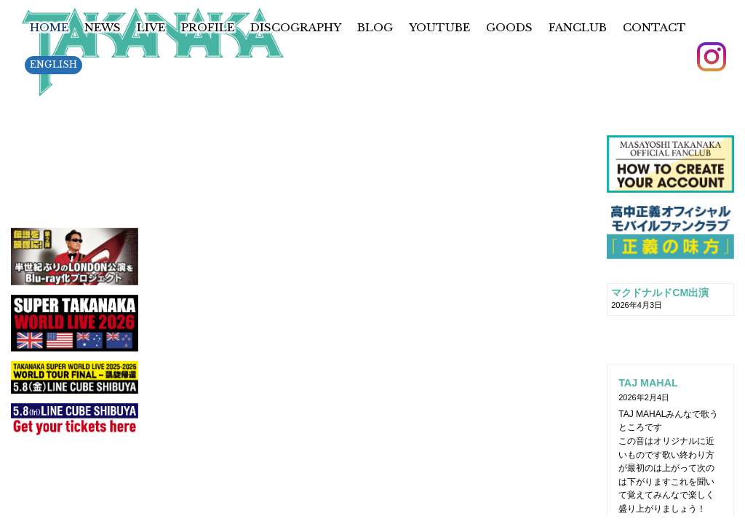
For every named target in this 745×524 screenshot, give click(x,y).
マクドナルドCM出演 (660, 292)
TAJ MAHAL (648, 383)
